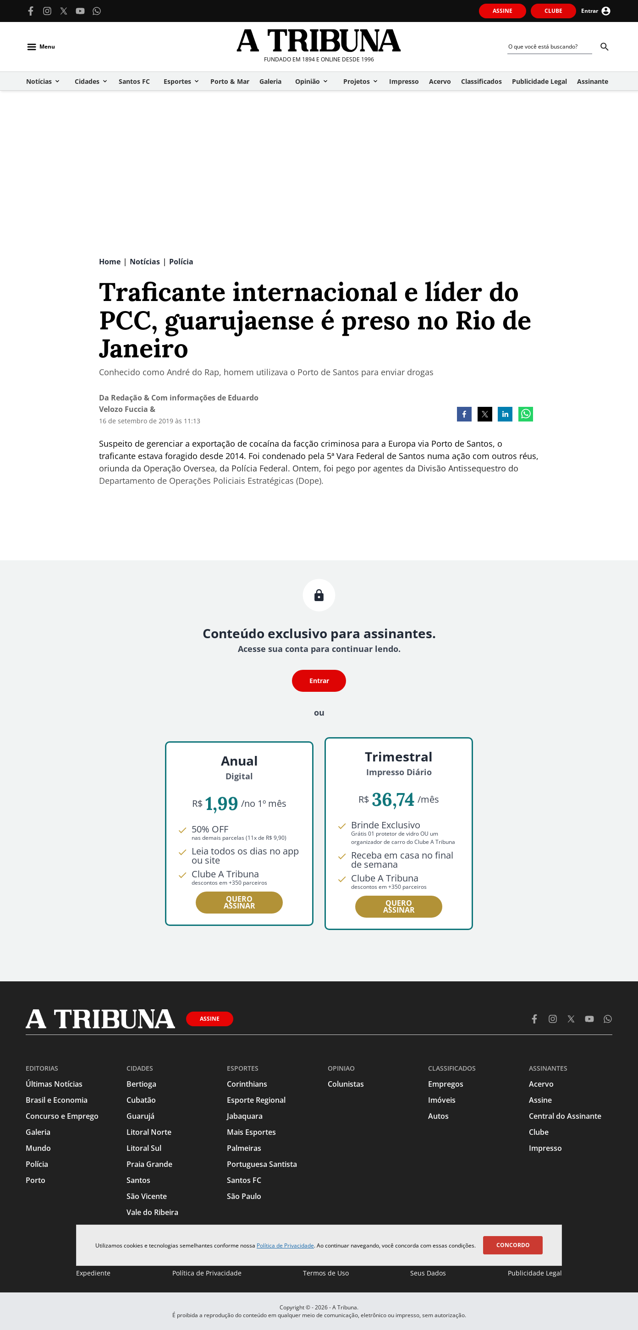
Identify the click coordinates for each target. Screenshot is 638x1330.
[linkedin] (505, 415)
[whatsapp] (525, 415)
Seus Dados (428, 1273)
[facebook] (464, 415)
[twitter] (485, 415)
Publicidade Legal (535, 1273)
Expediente (93, 1273)
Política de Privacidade (285, 1245)
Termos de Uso (326, 1273)
